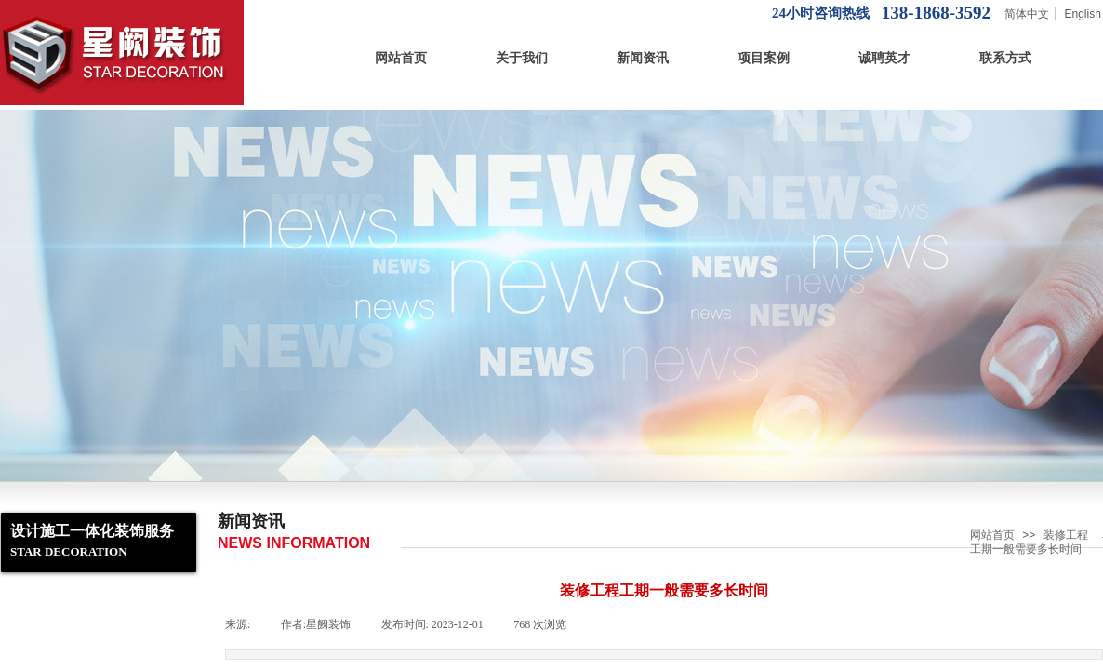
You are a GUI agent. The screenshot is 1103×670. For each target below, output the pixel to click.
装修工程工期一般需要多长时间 (1029, 542)
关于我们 (522, 58)
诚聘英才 (884, 58)
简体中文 (1026, 13)
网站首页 (401, 58)
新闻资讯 (643, 58)
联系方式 (1005, 58)
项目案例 (764, 58)
